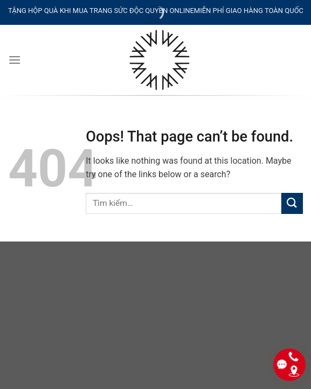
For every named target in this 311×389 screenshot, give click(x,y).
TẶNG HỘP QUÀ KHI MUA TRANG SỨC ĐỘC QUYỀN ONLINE (101, 10)
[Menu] (14, 59)
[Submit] (292, 203)
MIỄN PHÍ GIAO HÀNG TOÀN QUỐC (248, 10)
